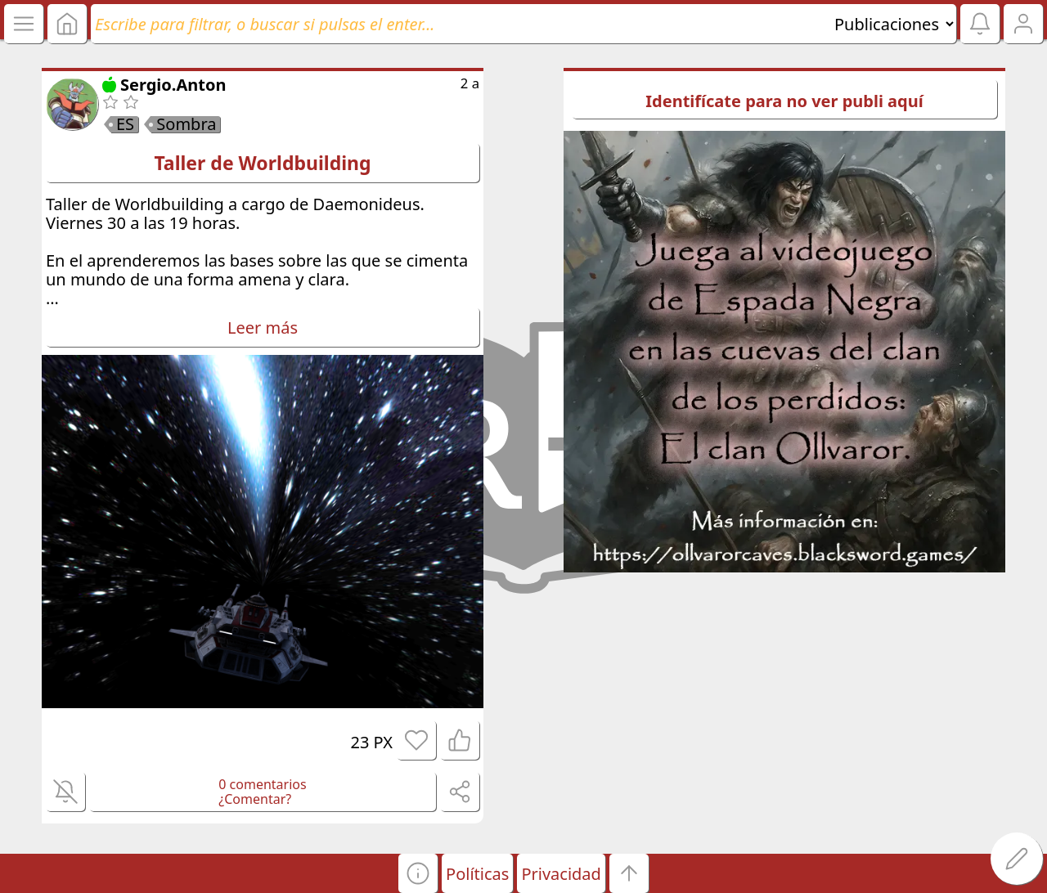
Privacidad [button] (560, 874)
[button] (418, 873)
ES (125, 124)
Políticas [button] (477, 874)
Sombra (186, 124)
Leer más (262, 327)
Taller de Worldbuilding (262, 163)
